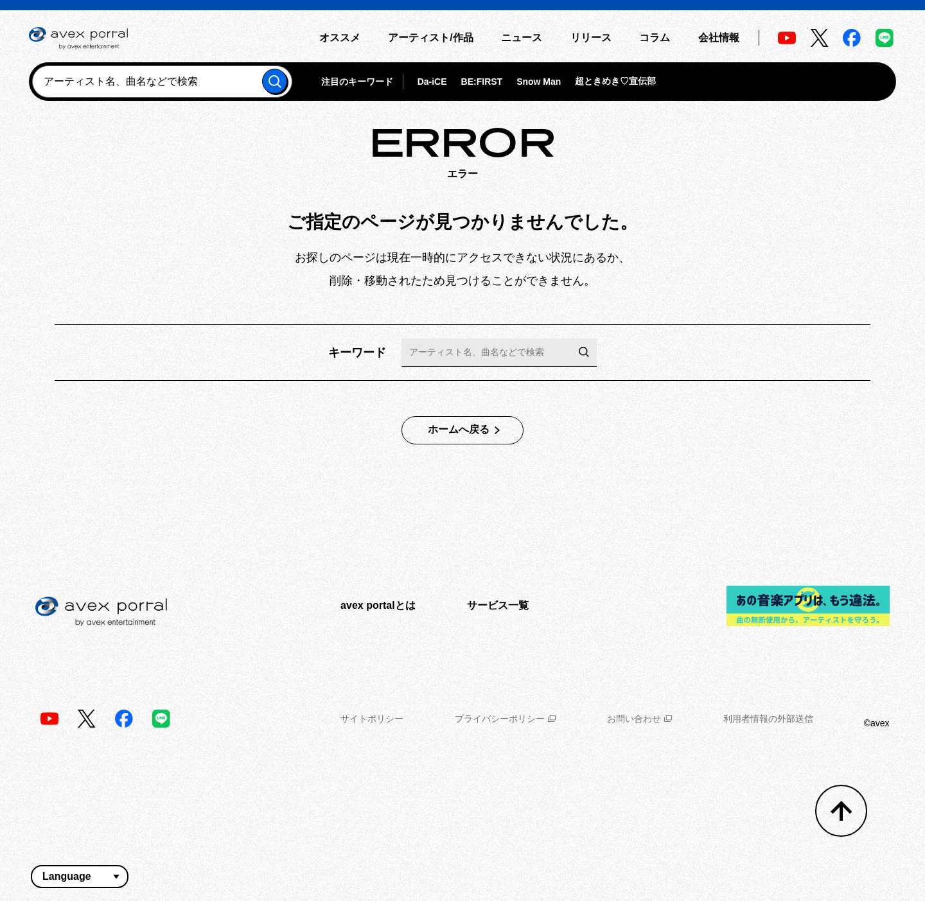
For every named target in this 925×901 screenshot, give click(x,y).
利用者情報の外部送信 (768, 718)
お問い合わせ (639, 718)
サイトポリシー (371, 718)
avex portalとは (377, 605)
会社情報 (718, 37)
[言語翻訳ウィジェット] (79, 876)
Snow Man (538, 81)
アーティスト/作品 (430, 37)
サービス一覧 (498, 605)
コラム (654, 37)
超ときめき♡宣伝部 (615, 81)
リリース (591, 37)
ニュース (521, 37)
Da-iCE (432, 81)
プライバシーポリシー (505, 718)
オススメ (339, 37)
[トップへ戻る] (841, 811)
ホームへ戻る (458, 429)
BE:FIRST (482, 81)
